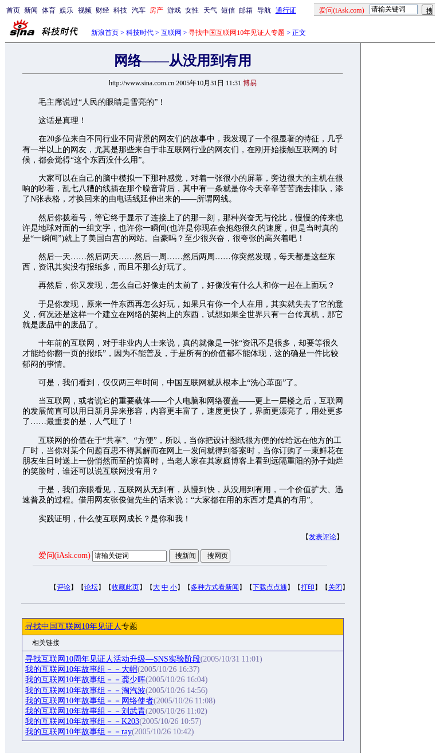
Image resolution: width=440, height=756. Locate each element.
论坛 (91, 587)
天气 (210, 10)
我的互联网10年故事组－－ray (78, 731)
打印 (308, 587)
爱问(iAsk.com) (64, 555)
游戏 (174, 10)
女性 (192, 10)
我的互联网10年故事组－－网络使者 (89, 700)
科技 (120, 10)
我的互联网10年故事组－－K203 (82, 721)
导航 (264, 10)
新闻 (31, 10)
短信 (228, 10)
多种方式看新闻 (215, 587)
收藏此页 (125, 587)
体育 (49, 10)
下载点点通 (270, 587)
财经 (102, 10)
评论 (63, 587)
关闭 (335, 587)
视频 (85, 10)
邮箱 (246, 10)
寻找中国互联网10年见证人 (73, 626)
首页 (13, 10)
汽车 (139, 10)
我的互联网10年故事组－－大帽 (81, 669)
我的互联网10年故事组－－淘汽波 (85, 690)
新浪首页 (105, 33)
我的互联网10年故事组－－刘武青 (85, 711)
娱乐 (66, 10)
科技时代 (140, 33)
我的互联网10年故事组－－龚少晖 (85, 679)
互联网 (171, 33)
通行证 (286, 10)
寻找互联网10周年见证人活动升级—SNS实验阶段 (113, 659)
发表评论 (322, 537)
